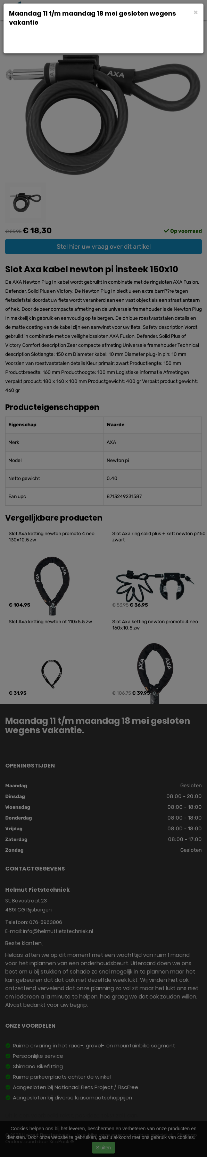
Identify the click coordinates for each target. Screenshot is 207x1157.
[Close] (195, 12)
